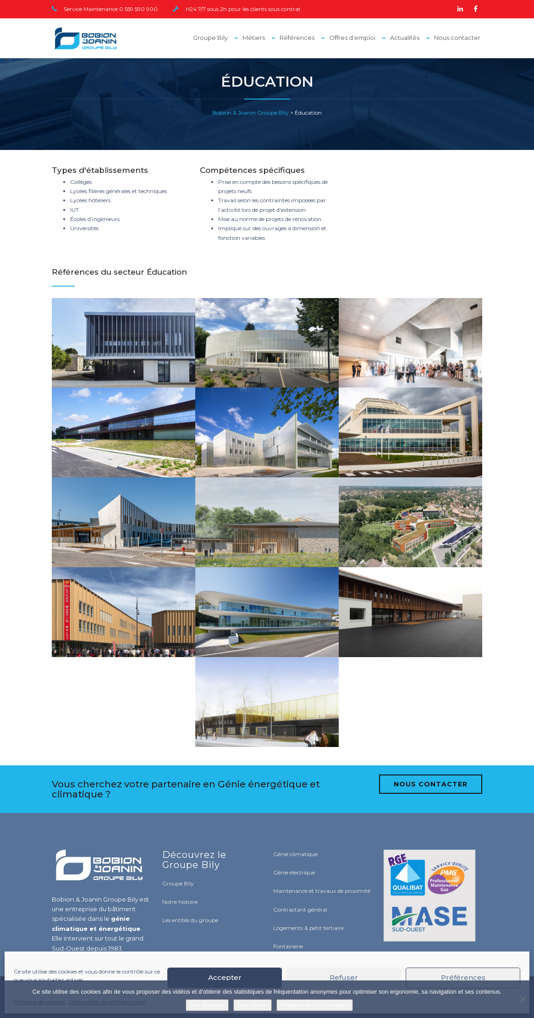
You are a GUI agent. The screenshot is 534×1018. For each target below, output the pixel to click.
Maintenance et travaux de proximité (321, 890)
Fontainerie (288, 946)
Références (297, 37)
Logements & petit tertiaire (308, 927)
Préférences (463, 977)
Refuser (344, 977)
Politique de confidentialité (314, 1004)
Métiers (253, 37)
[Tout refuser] (522, 999)
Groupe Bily (210, 37)
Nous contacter (457, 37)
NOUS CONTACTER (431, 784)
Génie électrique (294, 872)
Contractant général (300, 909)
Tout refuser (253, 1004)
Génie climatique (295, 854)
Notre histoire (180, 901)
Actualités (404, 37)
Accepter (225, 977)
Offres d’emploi (352, 37)
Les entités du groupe (190, 920)
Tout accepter (207, 1004)
